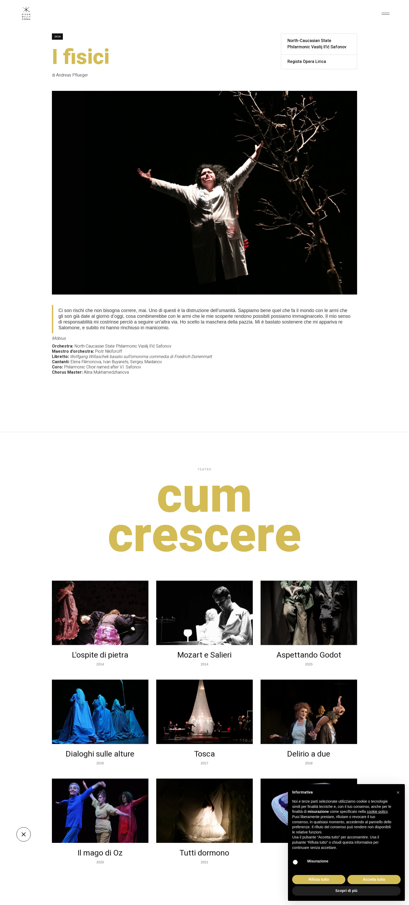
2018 (58, 36)
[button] (385, 13)
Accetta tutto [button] (374, 879)
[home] (26, 13)
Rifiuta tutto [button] (319, 879)
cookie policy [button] (377, 811)
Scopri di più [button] (346, 891)
